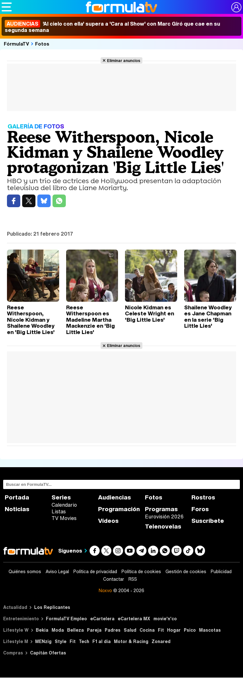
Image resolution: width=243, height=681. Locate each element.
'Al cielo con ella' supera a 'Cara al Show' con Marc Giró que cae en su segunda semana (112, 27)
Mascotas (210, 630)
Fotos (42, 43)
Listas (59, 511)
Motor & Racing (131, 641)
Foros (200, 509)
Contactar (113, 579)
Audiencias (114, 497)
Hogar (174, 630)
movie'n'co (165, 618)
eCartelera (102, 618)
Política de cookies (141, 571)
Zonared (161, 641)
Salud (130, 630)
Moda (58, 630)
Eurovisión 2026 (164, 516)
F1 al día (101, 641)
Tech (84, 641)
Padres (113, 630)
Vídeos (108, 520)
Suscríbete (207, 520)
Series (61, 497)
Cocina (147, 630)
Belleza (75, 630)
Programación (119, 509)
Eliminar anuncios (123, 60)
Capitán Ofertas (48, 652)
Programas (161, 509)
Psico (190, 630)
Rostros (203, 497)
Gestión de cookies (185, 571)
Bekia (42, 630)
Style (60, 641)
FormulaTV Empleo (66, 618)
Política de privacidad (95, 571)
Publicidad (221, 571)
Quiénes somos (25, 571)
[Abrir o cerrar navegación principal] (7, 7)
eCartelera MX (134, 618)
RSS (132, 579)
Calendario (64, 505)
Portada (17, 497)
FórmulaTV (16, 43)
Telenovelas (163, 526)
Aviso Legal (57, 571)
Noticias (17, 509)
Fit (161, 630)
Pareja (94, 630)
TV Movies (64, 518)
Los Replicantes (52, 607)
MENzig (43, 641)
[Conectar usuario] (236, 7)
